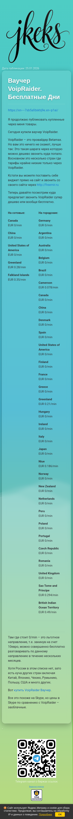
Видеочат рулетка (36, 787)
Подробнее (45, 814)
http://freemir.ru (48, 185)
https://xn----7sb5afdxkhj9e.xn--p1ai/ (33, 110)
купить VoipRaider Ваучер (32, 690)
